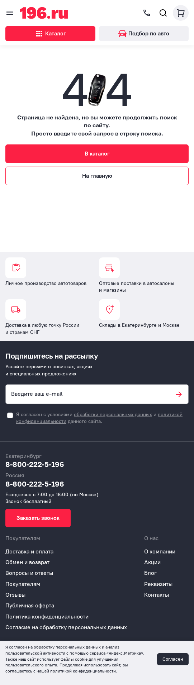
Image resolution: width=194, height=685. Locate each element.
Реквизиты (158, 584)
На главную (97, 175)
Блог (150, 573)
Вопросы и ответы (29, 573)
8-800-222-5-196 (34, 464)
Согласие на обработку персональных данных (66, 627)
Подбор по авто (143, 33)
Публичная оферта (29, 605)
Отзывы (15, 594)
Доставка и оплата (29, 551)
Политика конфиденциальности (47, 616)
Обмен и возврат (27, 562)
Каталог (50, 33)
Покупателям (22, 584)
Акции (152, 562)
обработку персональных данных (67, 647)
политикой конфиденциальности (83, 671)
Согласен (172, 659)
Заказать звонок (38, 517)
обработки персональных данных (113, 415)
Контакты (156, 594)
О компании (159, 551)
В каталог (97, 153)
